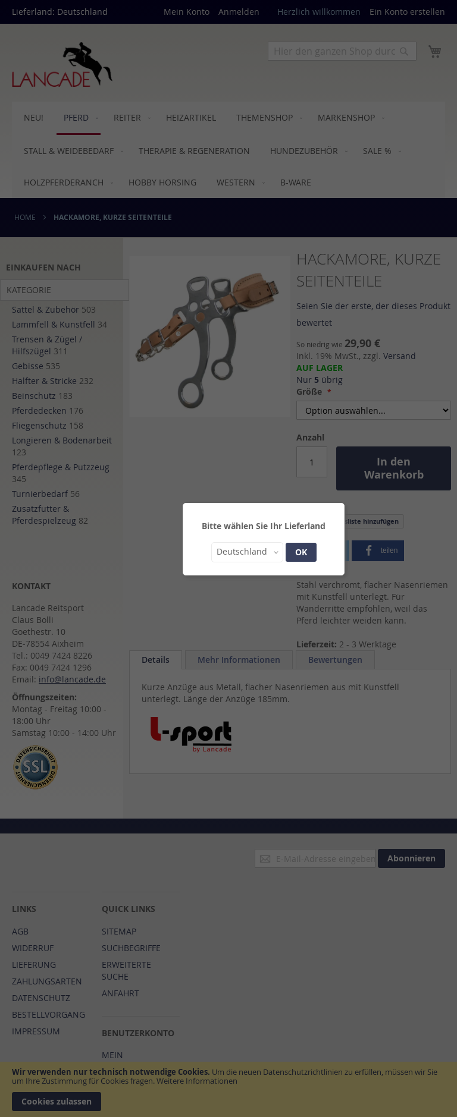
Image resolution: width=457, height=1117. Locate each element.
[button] (247, 552)
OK (301, 552)
